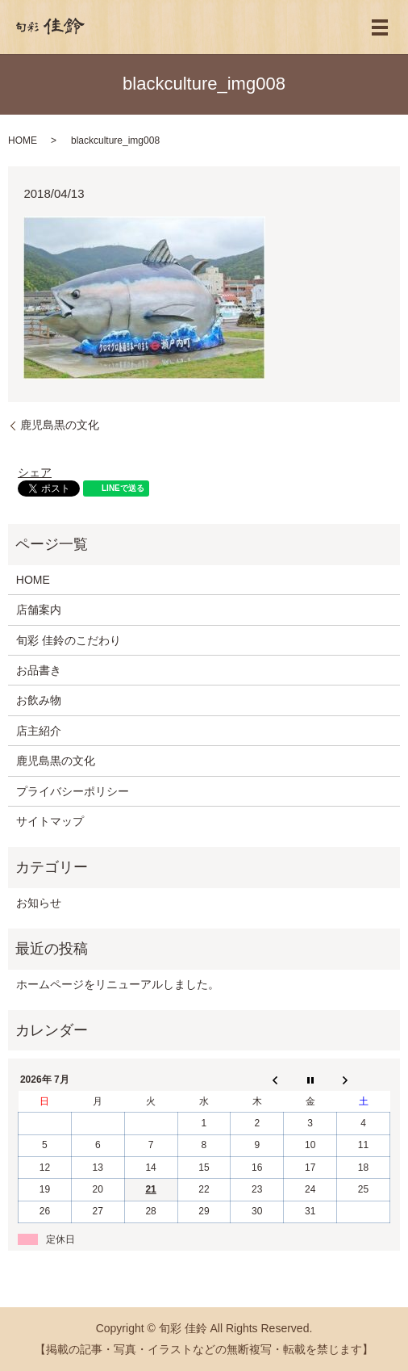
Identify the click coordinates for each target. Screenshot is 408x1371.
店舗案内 (38, 609)
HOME (22, 140)
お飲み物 (38, 700)
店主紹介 (38, 730)
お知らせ (38, 902)
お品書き (38, 670)
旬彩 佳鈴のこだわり (68, 640)
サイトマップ (50, 821)
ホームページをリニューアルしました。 (117, 984)
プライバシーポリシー (72, 791)
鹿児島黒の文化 (59, 424)
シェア (35, 472)
